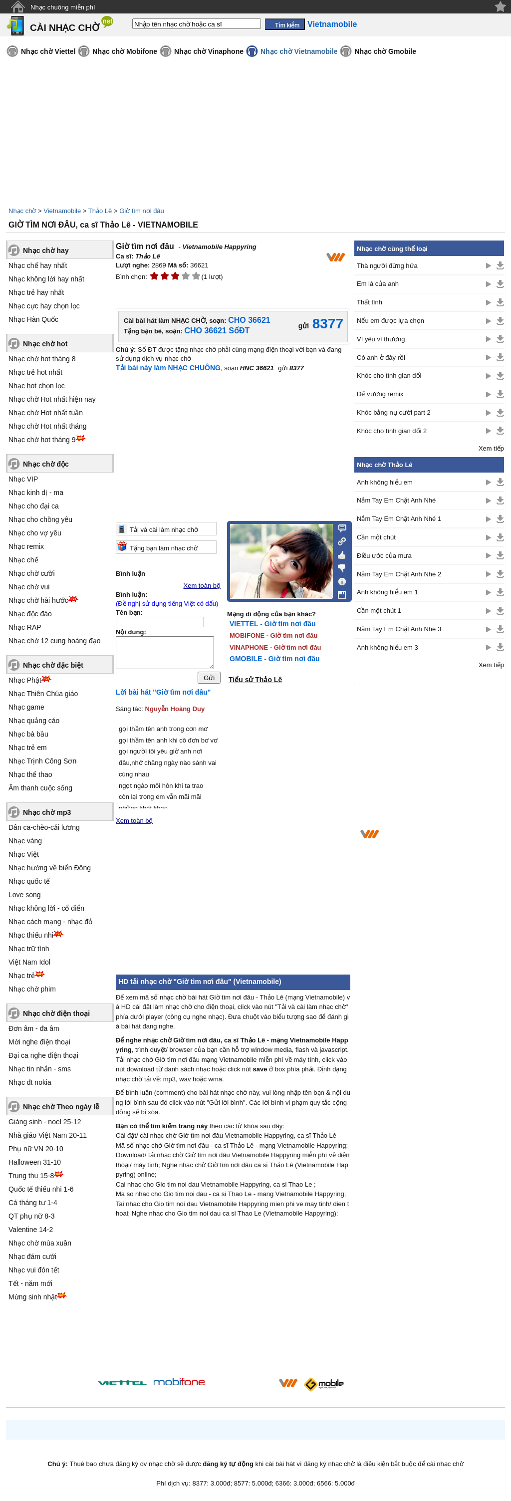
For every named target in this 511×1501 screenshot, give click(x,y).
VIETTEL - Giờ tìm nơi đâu (273, 624)
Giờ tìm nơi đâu (141, 211)
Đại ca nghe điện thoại (43, 1055)
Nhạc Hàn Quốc (33, 319)
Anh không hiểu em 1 (387, 592)
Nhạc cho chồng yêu (40, 519)
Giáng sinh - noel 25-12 (44, 1122)
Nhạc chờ (22, 211)
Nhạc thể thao (30, 774)
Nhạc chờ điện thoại (56, 1013)
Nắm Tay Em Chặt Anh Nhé (396, 500)
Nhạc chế (23, 560)
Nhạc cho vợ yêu (34, 533)
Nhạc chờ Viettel (48, 51)
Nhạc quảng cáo (33, 721)
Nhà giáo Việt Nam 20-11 (47, 1135)
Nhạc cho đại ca (33, 506)
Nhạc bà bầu (28, 734)
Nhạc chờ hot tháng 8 (42, 359)
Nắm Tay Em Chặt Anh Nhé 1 (399, 518)
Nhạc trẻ (21, 976)
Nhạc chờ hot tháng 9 (42, 440)
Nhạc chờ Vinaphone (209, 51)
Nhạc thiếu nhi (30, 935)
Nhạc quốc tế (29, 881)
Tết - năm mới (30, 1283)
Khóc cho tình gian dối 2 (392, 431)
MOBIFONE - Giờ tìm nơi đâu (273, 635)
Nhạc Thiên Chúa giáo (43, 694)
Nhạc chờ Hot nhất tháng (47, 426)
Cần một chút (376, 537)
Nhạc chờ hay (46, 250)
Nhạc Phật (24, 680)
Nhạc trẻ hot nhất (35, 372)
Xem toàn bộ (202, 585)
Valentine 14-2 (30, 1230)
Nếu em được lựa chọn (390, 320)
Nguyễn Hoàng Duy (175, 711)
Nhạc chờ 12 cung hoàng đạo (54, 641)
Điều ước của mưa (384, 555)
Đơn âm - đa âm (33, 1028)
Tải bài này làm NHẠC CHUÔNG (168, 368)
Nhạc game (26, 707)
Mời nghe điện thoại (39, 1042)
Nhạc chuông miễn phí (62, 7)
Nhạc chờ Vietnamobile (298, 51)
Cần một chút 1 (379, 610)
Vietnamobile (62, 211)
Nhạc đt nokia (29, 1082)
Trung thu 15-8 (31, 1176)
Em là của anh (378, 283)
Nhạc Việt (23, 854)
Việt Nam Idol (29, 962)
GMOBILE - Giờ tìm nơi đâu (275, 659)
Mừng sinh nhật (32, 1297)
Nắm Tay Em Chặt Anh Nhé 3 (399, 629)
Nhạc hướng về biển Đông (49, 868)
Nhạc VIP (23, 479)
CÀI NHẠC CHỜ (64, 27)
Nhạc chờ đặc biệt (53, 665)
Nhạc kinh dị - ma (35, 493)
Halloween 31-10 (34, 1162)
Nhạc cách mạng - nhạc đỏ (50, 922)
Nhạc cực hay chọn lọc (44, 306)
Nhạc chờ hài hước (38, 600)
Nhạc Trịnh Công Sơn (42, 761)
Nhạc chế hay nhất (37, 265)
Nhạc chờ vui (28, 587)
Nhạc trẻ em (27, 747)
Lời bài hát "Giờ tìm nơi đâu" (163, 695)
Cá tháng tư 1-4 (32, 1203)
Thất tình (369, 302)
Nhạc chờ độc (46, 464)
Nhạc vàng (25, 841)
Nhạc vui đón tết (33, 1270)
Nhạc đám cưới (32, 1256)
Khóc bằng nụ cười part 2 (394, 412)
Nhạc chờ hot (45, 344)
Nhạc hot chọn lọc (36, 386)
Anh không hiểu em (385, 482)
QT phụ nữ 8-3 (31, 1216)
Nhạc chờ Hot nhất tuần (45, 413)
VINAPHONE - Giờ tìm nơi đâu (275, 647)
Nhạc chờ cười (31, 573)
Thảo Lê (100, 211)
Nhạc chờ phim (32, 989)
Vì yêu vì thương (381, 339)
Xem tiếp (491, 448)
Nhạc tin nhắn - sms (39, 1069)
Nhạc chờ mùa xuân (39, 1243)
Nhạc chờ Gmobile (385, 51)
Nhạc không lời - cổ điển (46, 908)
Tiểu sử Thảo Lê (255, 680)
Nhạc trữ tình (28, 949)
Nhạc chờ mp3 (47, 812)
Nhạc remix (26, 546)
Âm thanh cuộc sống (40, 788)
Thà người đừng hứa (387, 265)
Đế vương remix (380, 394)
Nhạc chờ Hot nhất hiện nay (52, 399)
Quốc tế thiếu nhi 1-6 (41, 1189)
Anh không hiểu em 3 (387, 647)
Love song (24, 895)
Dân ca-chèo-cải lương (44, 827)
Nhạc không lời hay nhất (46, 279)
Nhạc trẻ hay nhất (36, 292)
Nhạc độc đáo (30, 614)
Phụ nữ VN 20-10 (35, 1149)
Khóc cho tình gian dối (389, 375)
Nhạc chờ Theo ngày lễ (61, 1107)
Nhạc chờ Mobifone (124, 51)
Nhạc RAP (24, 627)
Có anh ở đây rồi (381, 357)
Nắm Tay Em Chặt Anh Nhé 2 (399, 574)
